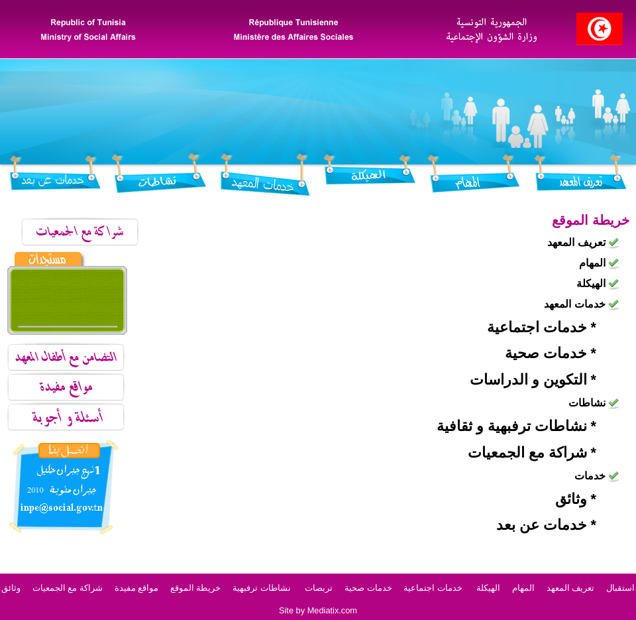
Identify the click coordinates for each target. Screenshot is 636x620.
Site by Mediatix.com (318, 610)
